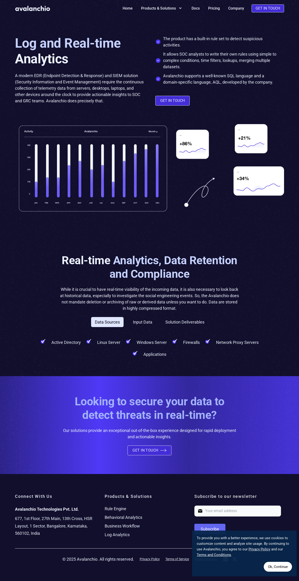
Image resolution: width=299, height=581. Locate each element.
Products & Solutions (162, 8)
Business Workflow (122, 526)
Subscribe (210, 529)
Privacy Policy (150, 559)
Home (128, 8)
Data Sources (107, 322)
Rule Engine (115, 508)
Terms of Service (177, 559)
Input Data (142, 322)
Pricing (214, 8)
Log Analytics (117, 534)
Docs (196, 8)
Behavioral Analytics (123, 517)
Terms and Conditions (214, 555)
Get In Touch (268, 8)
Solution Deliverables (184, 322)
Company (236, 8)
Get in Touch (172, 100)
